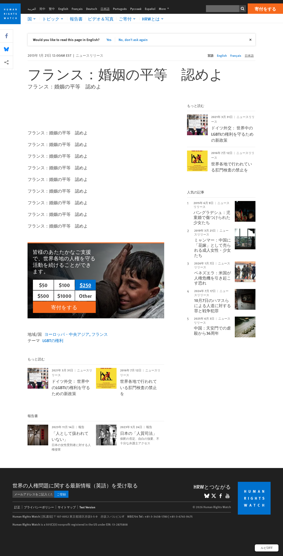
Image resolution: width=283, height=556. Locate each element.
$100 (64, 285)
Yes (109, 39)
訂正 (17, 507)
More (165, 8)
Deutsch (91, 8)
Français (77, 8)
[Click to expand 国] (32, 19)
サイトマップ (67, 507)
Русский (135, 8)
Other (85, 295)
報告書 (76, 19)
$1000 (64, 295)
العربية (32, 8)
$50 (43, 285)
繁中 (52, 8)
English (63, 8)
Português (120, 8)
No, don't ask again (133, 39)
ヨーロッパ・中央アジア (66, 334)
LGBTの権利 (52, 340)
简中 (42, 8)
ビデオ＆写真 (101, 19)
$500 (43, 295)
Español (150, 8)
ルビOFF (267, 548)
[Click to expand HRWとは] (153, 19)
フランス (99, 334)
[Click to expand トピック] (53, 19)
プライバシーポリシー (39, 507)
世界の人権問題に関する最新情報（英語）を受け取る (75, 485)
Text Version (87, 507)
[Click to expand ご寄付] (128, 19)
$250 (85, 285)
